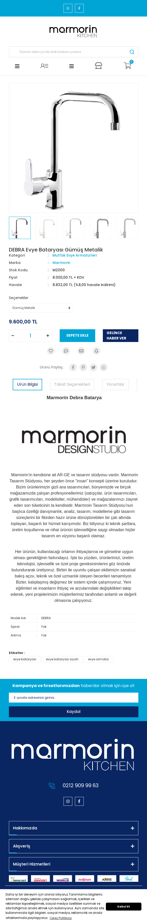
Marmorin (61, 262)
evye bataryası (24, 659)
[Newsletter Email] (73, 698)
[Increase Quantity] (48, 336)
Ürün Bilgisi (27, 384)
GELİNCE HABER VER (116, 335)
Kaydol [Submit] (73, 711)
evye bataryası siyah (62, 659)
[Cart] (127, 65)
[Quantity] (30, 336)
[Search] (73, 51)
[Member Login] (44, 65)
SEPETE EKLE (77, 335)
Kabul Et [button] (123, 906)
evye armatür (98, 659)
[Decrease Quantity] (13, 336)
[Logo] (73, 31)
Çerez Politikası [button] (61, 918)
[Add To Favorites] (51, 351)
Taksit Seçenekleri (72, 384)
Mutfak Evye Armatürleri (75, 255)
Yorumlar (115, 384)
